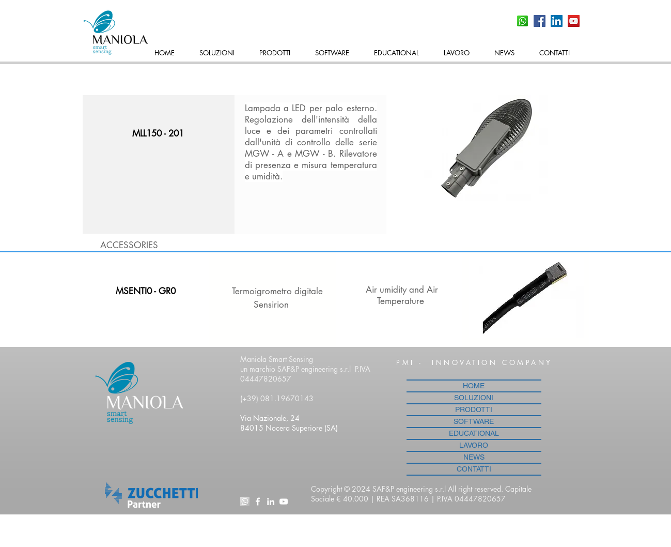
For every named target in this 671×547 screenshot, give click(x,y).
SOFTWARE (474, 421)
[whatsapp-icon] (522, 21)
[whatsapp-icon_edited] (245, 501)
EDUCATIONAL (474, 433)
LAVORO (473, 445)
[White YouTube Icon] (283, 501)
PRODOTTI (473, 409)
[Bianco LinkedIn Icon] (271, 501)
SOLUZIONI (473, 397)
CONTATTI (474, 469)
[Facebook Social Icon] (539, 21)
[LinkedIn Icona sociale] (557, 21)
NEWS (474, 457)
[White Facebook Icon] (258, 501)
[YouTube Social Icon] (574, 21)
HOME (474, 386)
